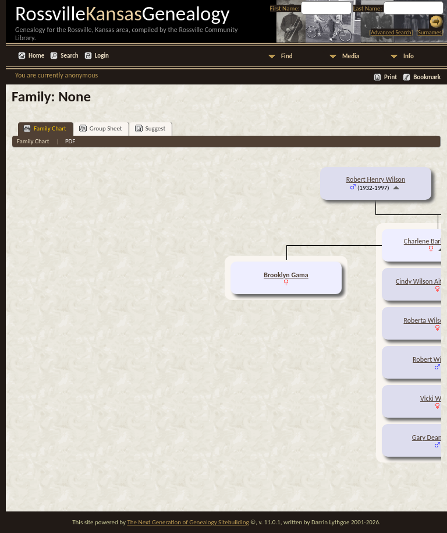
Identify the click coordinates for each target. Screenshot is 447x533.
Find (287, 56)
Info (408, 56)
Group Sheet (100, 128)
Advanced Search (391, 32)
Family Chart (44, 128)
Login (102, 55)
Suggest (150, 128)
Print (390, 77)
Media (350, 56)
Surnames (429, 32)
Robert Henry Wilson (375, 179)
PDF (70, 141)
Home (36, 55)
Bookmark (427, 77)
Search (69, 55)
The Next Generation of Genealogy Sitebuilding (188, 522)
